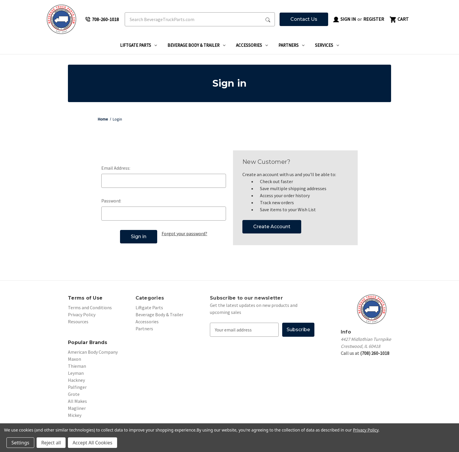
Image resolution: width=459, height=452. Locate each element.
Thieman (77, 366)
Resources (78, 321)
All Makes (77, 401)
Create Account (271, 226)
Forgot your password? (184, 233)
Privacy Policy (81, 314)
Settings (20, 442)
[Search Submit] (268, 19)
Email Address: (115, 168)
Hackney (76, 380)
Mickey (74, 415)
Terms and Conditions (90, 307)
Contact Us (303, 19)
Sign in (344, 19)
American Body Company (93, 352)
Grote (74, 394)
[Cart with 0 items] (398, 19)
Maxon (74, 359)
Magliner (77, 408)
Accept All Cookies (92, 442)
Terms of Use (85, 298)
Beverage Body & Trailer (196, 45)
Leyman (76, 373)
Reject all (51, 442)
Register (373, 19)
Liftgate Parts (138, 45)
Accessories (252, 45)
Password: (111, 201)
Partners (291, 45)
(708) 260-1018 (374, 353)
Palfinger (77, 387)
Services (327, 45)
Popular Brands (87, 342)
